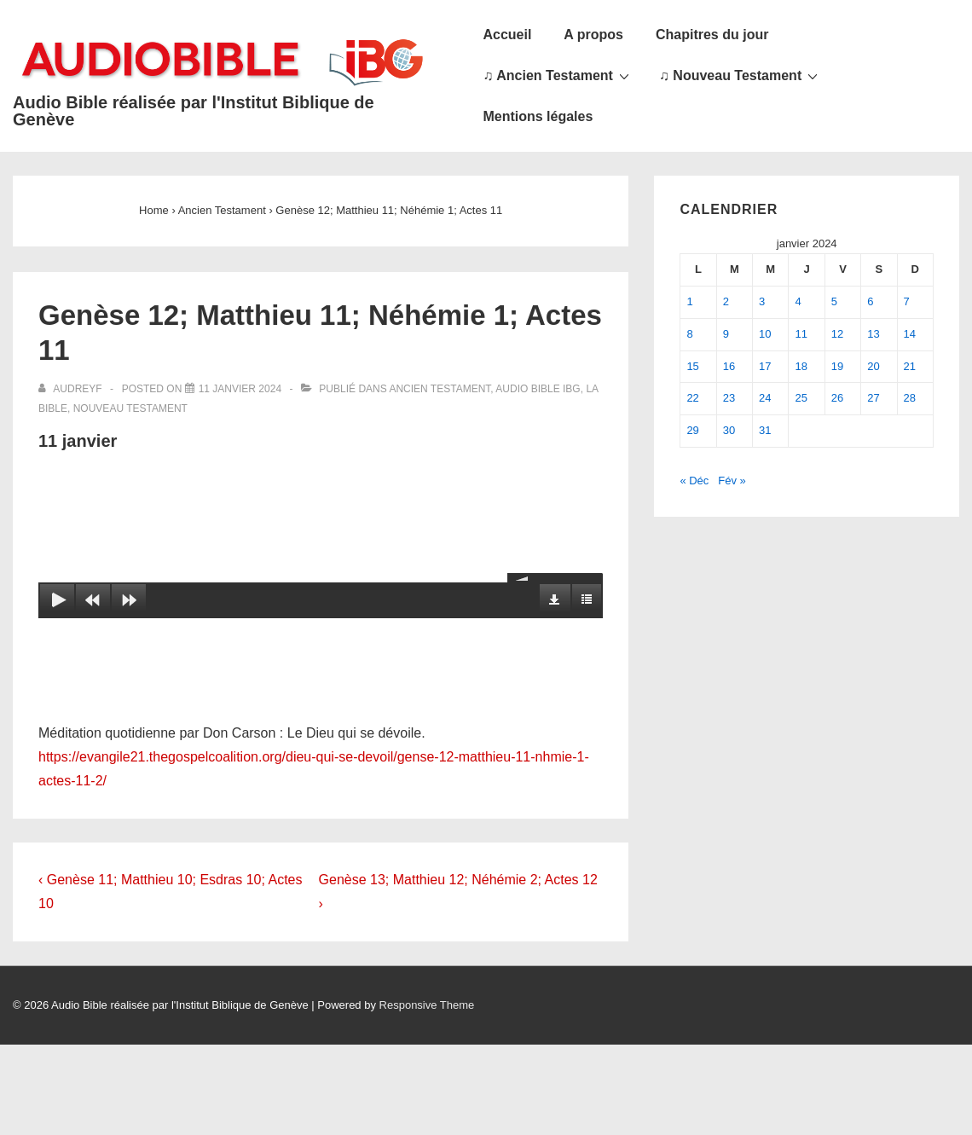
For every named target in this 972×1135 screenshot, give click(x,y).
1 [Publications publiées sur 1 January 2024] (689, 301)
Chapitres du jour (712, 34)
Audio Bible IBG (537, 389)
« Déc (694, 480)
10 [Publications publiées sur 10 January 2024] (765, 333)
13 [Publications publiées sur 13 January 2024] (873, 333)
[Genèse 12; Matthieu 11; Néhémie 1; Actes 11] (240, 389)
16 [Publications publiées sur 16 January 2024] (729, 366)
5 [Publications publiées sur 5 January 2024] (834, 301)
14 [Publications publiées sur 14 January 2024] (910, 333)
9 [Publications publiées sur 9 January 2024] (726, 333)
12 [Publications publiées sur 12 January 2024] (837, 333)
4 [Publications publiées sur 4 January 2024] (798, 301)
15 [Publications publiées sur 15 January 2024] (692, 366)
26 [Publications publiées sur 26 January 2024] (837, 397)
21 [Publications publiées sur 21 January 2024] (910, 366)
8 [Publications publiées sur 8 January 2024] (689, 333)
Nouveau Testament (130, 408)
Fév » (732, 480)
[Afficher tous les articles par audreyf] (71, 389)
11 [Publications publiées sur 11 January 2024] (801, 333)
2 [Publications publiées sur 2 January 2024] (726, 301)
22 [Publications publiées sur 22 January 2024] (692, 397)
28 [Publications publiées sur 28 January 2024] (910, 397)
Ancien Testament (439, 389)
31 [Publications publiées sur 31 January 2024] (765, 430)
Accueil (507, 34)
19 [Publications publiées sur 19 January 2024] (837, 366)
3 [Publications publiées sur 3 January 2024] (762, 301)
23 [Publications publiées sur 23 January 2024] (729, 397)
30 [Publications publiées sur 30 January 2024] (729, 430)
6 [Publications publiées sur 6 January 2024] (870, 301)
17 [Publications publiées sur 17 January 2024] (765, 366)
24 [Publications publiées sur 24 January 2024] (765, 397)
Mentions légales (538, 116)
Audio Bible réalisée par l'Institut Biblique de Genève (193, 111)
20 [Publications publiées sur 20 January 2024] (873, 366)
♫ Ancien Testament (558, 75)
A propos (593, 34)
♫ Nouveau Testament (740, 75)
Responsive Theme (427, 1005)
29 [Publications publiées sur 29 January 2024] (692, 430)
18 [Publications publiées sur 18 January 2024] (801, 366)
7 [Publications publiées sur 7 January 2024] (907, 301)
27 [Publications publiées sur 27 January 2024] (873, 397)
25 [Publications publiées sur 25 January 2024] (801, 397)
